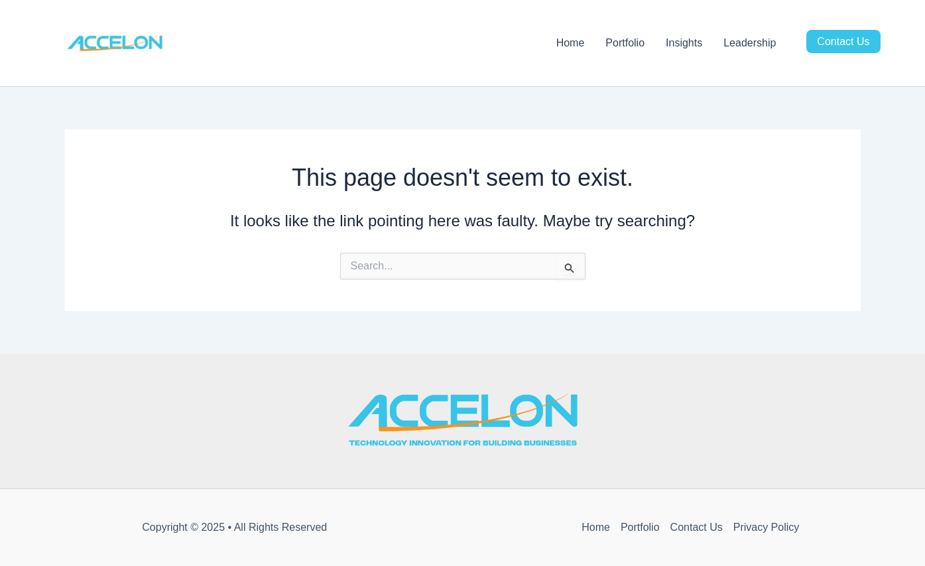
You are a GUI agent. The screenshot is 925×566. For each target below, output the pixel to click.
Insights (684, 42)
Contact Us (843, 41)
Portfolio (625, 42)
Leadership (749, 42)
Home (570, 42)
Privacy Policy (766, 527)
